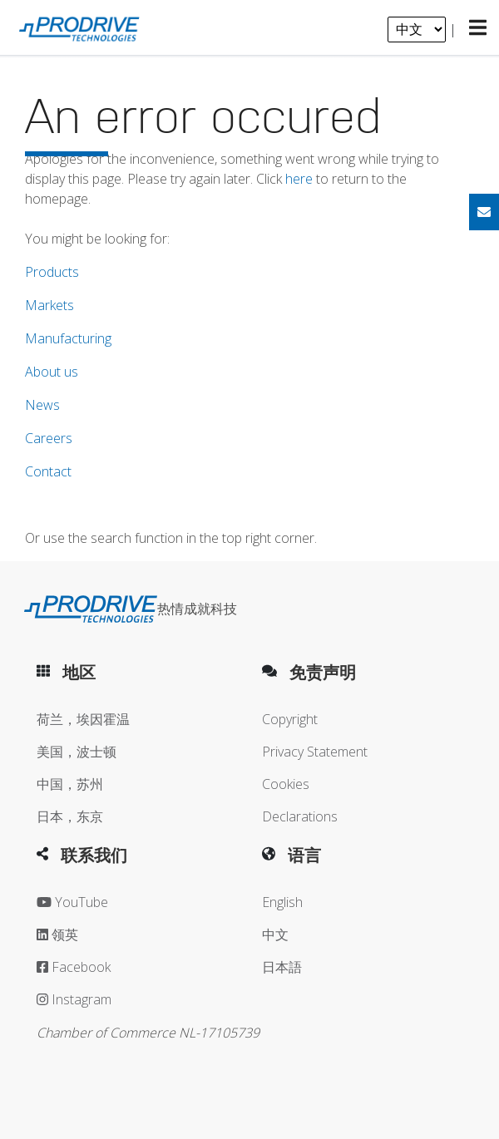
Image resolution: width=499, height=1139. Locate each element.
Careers (48, 438)
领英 (57, 934)
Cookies (285, 784)
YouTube (72, 902)
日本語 (282, 967)
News (42, 405)
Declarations (300, 816)
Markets (49, 305)
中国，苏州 (70, 784)
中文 (275, 934)
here (299, 179)
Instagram (74, 999)
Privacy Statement (315, 751)
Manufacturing (68, 338)
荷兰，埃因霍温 (83, 719)
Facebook (74, 967)
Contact (48, 471)
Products (52, 272)
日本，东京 (70, 816)
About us (51, 371)
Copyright (290, 719)
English (282, 902)
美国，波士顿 (76, 751)
